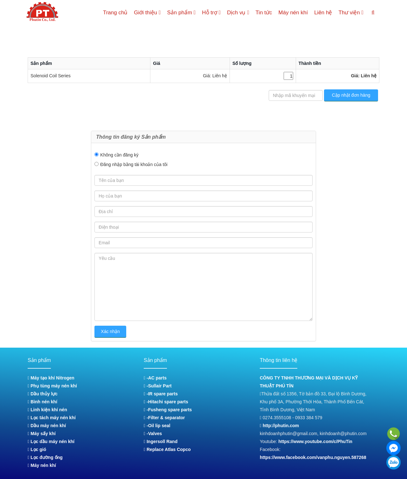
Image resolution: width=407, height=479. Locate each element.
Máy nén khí (292, 13)
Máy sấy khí (42, 433)
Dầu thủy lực (43, 393)
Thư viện (350, 13)
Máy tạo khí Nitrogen (51, 377)
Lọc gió (37, 449)
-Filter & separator (164, 417)
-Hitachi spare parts (166, 401)
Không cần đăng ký (119, 154)
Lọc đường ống (45, 457)
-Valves (153, 433)
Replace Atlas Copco (167, 449)
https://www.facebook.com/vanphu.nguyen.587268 (313, 457)
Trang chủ (107, 13)
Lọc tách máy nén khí (52, 417)
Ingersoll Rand (160, 441)
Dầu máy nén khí (47, 425)
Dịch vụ (235, 13)
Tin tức (262, 13)
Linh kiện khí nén (47, 409)
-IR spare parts (161, 393)
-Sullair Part (157, 385)
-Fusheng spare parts (168, 409)
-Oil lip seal (157, 425)
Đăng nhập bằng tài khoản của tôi (133, 164)
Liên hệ (321, 13)
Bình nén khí (42, 401)
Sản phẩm (176, 13)
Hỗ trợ (207, 13)
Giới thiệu (140, 13)
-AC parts (155, 377)
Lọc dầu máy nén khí (51, 441)
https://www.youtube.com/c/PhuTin (316, 441)
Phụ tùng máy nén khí (52, 385)
